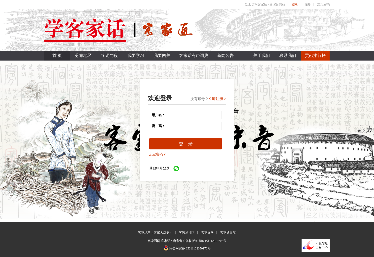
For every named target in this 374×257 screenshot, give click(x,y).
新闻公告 (225, 55)
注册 (308, 4)
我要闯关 (162, 55)
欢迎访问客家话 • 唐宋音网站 (265, 4)
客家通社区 (187, 232)
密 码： (156, 126)
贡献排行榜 (315, 55)
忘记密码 (323, 4)
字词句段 (109, 55)
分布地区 (83, 55)
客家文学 (207, 232)
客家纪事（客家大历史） (155, 232)
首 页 (57, 55)
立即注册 (216, 99)
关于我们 (261, 55)
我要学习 (136, 55)
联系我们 (287, 55)
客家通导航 (228, 232)
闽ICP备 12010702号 (212, 241)
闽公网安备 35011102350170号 (189, 248)
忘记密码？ (157, 154)
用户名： (156, 115)
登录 (295, 4)
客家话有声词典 (193, 55)
